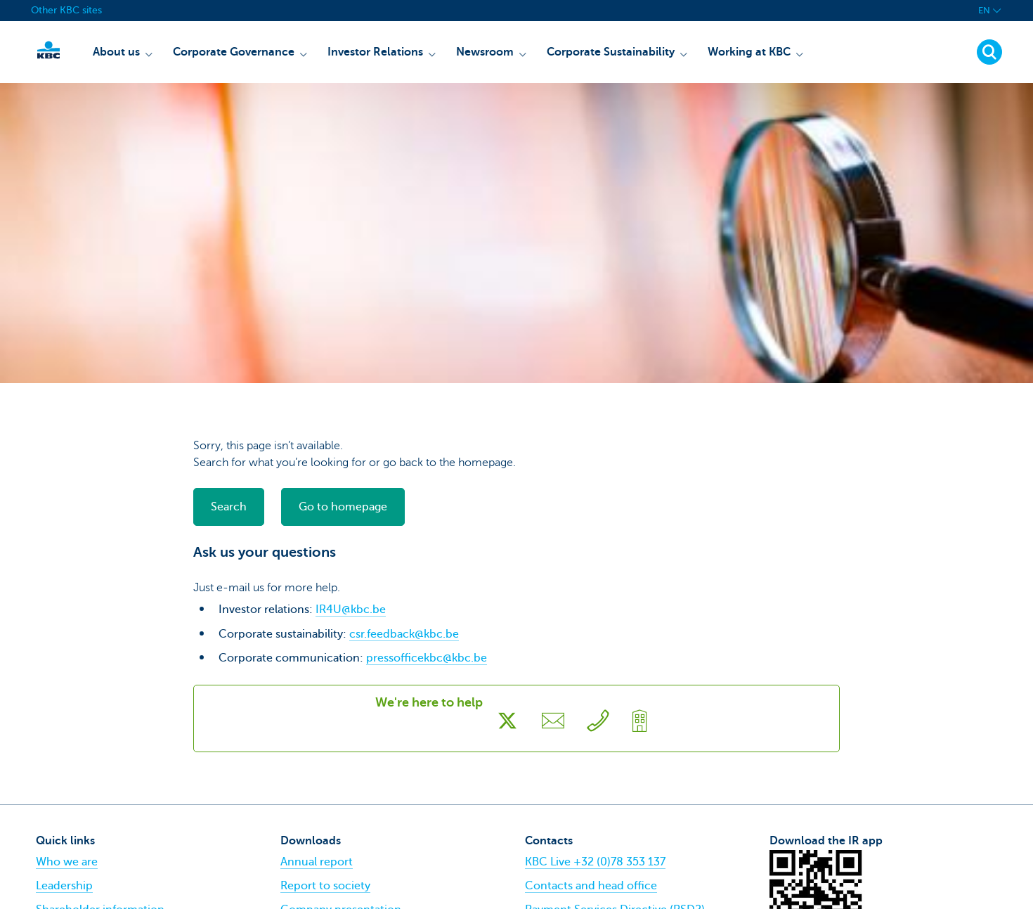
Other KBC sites (66, 10)
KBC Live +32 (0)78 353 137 (595, 862)
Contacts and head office (591, 885)
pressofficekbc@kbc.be (426, 658)
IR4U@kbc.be (351, 609)
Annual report (316, 862)
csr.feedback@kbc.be (404, 634)
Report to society (325, 885)
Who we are (67, 862)
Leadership (64, 885)
